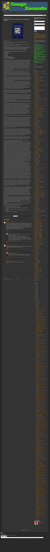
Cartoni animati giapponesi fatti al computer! (40, 99)
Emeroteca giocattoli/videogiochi (39, 132)
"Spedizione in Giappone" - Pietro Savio (40, 73)
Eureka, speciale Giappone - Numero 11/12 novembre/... (40, 499)
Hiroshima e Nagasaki (37, 164)
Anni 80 (36, 79)
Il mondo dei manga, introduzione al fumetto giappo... (40, 514)
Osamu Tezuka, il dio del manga (40, 464)
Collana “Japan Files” (37, 110)
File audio (36, 140)
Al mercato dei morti (38, 439)
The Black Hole (37, 262)
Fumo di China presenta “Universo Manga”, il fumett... (40, 368)
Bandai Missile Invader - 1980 (39, 316)
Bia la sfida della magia (38, 90)
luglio (36, 305)
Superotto (36, 255)
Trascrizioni (36, 265)
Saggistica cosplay (37, 231)
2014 (35, 297)
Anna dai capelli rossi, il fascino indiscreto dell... (40, 419)
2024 (35, 286)
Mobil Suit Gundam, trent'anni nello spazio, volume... (40, 512)
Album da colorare (37, 76)
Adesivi (36, 74)
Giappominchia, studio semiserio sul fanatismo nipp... (40, 391)
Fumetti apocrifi (37, 144)
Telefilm (36, 257)
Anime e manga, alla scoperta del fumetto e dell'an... (40, 405)
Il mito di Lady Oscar (38, 360)
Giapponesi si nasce (38, 461)
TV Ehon (36, 269)
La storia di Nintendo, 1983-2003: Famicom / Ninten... (40, 325)
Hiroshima (37, 338)
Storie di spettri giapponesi (39, 486)
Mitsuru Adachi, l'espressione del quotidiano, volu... (40, 449)
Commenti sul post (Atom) (9, 279)
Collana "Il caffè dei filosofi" (38, 108)
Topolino (36, 264)
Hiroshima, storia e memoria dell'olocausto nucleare (39, 447)
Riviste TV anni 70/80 (37, 226)
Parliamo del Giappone (38, 386)
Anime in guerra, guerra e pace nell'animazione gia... (40, 455)
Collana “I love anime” (37, 107)
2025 (35, 285)
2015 (35, 296)
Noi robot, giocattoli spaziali (39, 345)
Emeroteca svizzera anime (38, 133)
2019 (35, 292)
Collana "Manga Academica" (38, 111)
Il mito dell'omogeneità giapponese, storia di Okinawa (40, 494)
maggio (37, 517)
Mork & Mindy (36, 201)
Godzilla (36, 152)
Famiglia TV (36, 137)
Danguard (36, 118)
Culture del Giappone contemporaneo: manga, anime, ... (40, 440)
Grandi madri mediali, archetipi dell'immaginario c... (39, 354)
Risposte (8, 231)
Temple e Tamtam (37, 261)
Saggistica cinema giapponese (39, 229)
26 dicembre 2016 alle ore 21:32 (16, 233)
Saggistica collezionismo (38, 230)
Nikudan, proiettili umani (39, 365)
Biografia (36, 93)
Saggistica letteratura (37, 232)
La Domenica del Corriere (38, 177)
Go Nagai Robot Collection (38, 151)
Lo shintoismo (37, 487)
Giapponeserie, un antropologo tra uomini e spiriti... (40, 335)
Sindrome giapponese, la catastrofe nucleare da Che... (40, 409)
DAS (35, 119)
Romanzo (36, 227)
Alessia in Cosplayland (38, 442)
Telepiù (36, 258)
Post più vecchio (29, 278)
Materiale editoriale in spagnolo (39, 197)
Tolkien (36, 263)
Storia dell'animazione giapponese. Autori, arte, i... (40, 342)
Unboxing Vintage (37, 274)
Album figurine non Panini (38, 77)
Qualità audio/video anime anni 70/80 (39, 215)
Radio (35, 217)
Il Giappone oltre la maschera (39, 414)
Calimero (36, 94)
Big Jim (36, 91)
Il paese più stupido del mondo (39, 452)
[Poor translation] (5, 536)
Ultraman (36, 273)
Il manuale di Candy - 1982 (39, 312)
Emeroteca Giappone (37, 131)
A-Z (35, 68)
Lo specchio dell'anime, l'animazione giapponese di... (40, 402)
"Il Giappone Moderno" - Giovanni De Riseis (40, 71)
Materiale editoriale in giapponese (39, 193)
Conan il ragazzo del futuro (38, 115)
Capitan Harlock (37, 97)
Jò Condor (36, 171)
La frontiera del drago (37, 178)
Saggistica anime (37, 228)
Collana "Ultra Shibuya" (38, 113)
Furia (35, 145)
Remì (35, 219)
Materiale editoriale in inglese (38, 194)
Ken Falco (36, 174)
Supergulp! (36, 253)
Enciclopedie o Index (37, 134)
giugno (37, 306)
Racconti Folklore (37, 216)
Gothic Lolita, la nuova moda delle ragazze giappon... (40, 433)
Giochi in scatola (37, 149)
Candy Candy (36, 95)
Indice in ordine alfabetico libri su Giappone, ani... (40, 362)
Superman (36, 254)
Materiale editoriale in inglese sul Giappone (40, 195)
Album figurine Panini (37, 78)
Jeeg (35, 170)
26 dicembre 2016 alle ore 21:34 (16, 252)
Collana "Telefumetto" (37, 112)
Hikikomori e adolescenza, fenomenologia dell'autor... (39, 415)
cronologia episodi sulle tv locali (39, 117)
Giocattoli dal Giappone (38, 148)
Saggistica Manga (37, 233)
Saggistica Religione (37, 234)
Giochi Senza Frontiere (38, 150)
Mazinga (36, 198)
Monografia (36, 200)
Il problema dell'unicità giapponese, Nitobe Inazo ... (40, 489)
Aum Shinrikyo (37, 86)
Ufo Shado (36, 272)
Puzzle (36, 214)
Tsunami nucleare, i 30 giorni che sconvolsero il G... (40, 421)
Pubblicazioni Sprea (37, 212)
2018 (35, 293)
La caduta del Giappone (39, 381)
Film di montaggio (37, 141)
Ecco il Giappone (38, 376)
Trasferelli (36, 266)
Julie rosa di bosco (37, 172)
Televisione (36, 260)
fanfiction (36, 138)
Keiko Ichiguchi (37, 173)
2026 (35, 284)
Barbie (36, 87)
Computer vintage (37, 114)
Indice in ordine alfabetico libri (38, 169)
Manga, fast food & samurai (39, 434)
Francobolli (36, 143)
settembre (37, 303)
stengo (9, 233)
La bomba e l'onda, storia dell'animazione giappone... (39, 330)
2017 (35, 294)
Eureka (36, 136)
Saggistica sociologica (38, 236)
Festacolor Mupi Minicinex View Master (40, 139)
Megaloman (36, 199)
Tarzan (36, 256)
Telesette (36, 259)
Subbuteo (36, 252)
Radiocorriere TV (37, 218)
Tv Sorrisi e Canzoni (37, 270)
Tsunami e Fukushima (37, 268)
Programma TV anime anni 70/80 (39, 211)
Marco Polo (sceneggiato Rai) (38, 190)
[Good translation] (2, 536)
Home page (17, 278)
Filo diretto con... (37, 142)
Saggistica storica (11, 217)
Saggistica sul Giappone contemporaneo (40, 238)
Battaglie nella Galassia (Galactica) (39, 89)
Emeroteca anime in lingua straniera (39, 130)
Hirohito (7, 217)
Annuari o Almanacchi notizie (38, 80)
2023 (35, 287)
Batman (36, 88)
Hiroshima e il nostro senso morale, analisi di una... (40, 313)
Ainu (35, 75)
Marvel (36, 191)
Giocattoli (36, 147)
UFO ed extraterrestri (37, 271)
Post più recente (6, 278)
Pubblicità (36, 213)
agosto (37, 304)
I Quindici (36, 165)
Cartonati (36, 98)
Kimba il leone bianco (37, 175)
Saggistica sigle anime (38, 235)
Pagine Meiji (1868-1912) (39, 370)
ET (35, 135)
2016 (35, 295)
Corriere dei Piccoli (37, 116)
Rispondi (7, 263)
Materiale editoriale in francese (39, 192)
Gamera (36, 146)
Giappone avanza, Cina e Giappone (40, 311)
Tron (35, 267)
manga (36, 189)
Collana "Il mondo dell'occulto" (39, 109)
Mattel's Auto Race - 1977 (39, 315)
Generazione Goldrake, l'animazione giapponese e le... (40, 396)
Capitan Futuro (37, 96)
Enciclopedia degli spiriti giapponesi (40, 465)
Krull (35, 176)
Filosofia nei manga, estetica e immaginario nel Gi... (39, 463)
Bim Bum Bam (37, 92)
